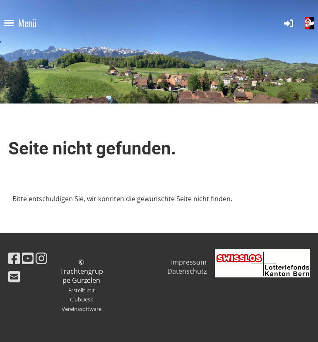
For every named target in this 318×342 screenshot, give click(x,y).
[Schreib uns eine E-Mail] (14, 276)
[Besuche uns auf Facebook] (14, 258)
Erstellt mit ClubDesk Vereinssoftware (81, 300)
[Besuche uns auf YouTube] (28, 258)
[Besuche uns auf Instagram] (41, 258)
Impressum (189, 262)
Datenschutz (187, 271)
